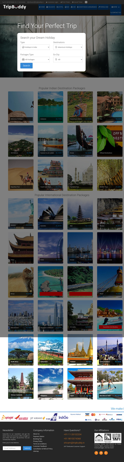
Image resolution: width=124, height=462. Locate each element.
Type (22, 42)
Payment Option (38, 436)
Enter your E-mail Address (15, 444)
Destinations (59, 42)
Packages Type (27, 54)
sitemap (36, 451)
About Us (36, 434)
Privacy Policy (37, 441)
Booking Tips (37, 439)
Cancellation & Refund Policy (43, 449)
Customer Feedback (40, 446)
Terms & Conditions (40, 444)
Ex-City (56, 54)
